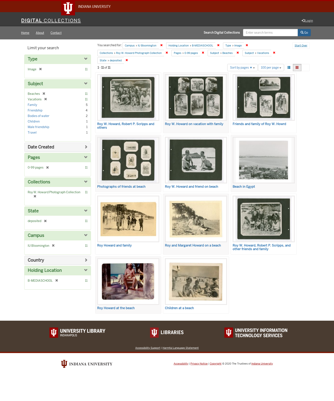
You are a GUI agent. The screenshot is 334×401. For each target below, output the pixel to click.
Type (32, 59)
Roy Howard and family (114, 245)
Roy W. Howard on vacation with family (194, 124)
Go (304, 33)
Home (25, 33)
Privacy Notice (199, 363)
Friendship (35, 110)
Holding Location (45, 270)
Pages (34, 157)
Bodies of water (38, 116)
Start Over (301, 45)
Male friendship (38, 127)
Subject (35, 84)
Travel (32, 132)
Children (34, 121)
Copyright (216, 363)
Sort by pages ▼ (242, 67)
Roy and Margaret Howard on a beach (193, 245)
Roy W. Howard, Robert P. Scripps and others (125, 126)
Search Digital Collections (222, 33)
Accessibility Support (147, 347)
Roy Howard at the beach (116, 308)
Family (32, 105)
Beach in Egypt (244, 187)
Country (36, 260)
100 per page (271, 67)
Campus (36, 235)
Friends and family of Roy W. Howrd (259, 124)
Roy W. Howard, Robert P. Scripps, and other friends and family (262, 247)
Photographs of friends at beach (121, 187)
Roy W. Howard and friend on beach (191, 187)
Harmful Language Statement (181, 347)
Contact (56, 33)
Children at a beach (179, 308)
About (40, 33)
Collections (39, 182)
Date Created (41, 147)
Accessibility (181, 363)
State (33, 211)
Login (307, 21)
